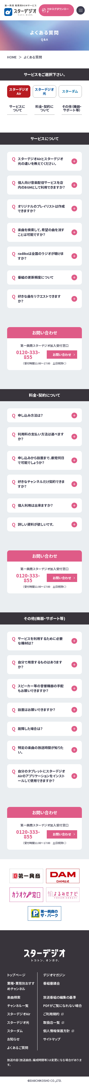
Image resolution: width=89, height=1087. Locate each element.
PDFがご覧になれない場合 (62, 1005)
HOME (12, 57)
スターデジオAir (18, 1013)
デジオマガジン (54, 975)
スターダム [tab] (70, 91)
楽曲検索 (13, 997)
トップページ (16, 975)
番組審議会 (51, 983)
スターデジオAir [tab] (18, 91)
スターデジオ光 (18, 1022)
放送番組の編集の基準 (59, 997)
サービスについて (17, 109)
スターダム (15, 1030)
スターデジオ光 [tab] (44, 91)
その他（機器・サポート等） (72, 109)
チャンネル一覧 (17, 1005)
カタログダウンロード (55, 10)
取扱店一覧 (51, 1022)
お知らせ (13, 1039)
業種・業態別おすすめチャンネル (21, 986)
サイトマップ (52, 1039)
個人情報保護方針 (56, 1030)
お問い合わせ (62, 354)
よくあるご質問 (17, 1047)
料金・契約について (44, 109)
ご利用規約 (51, 1013)
